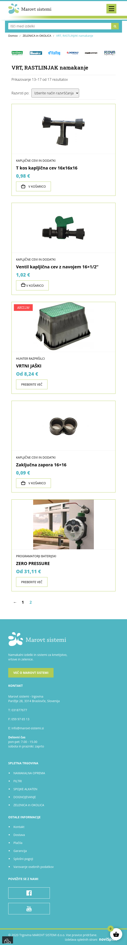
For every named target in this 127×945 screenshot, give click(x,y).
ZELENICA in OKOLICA (37, 36)
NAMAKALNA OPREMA (29, 773)
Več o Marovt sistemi (30, 673)
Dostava (19, 835)
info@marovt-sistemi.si (27, 728)
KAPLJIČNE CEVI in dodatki (35, 160)
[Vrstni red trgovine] (55, 93)
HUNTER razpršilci (30, 358)
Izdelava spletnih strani (92, 939)
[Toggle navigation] (111, 8)
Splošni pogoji (23, 859)
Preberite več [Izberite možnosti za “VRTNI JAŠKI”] (31, 384)
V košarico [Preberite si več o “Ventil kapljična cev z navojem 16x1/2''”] (32, 285)
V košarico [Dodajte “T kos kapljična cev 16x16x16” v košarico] (33, 186)
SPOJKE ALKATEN (25, 789)
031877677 (19, 710)
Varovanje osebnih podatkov (33, 867)
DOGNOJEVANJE (24, 797)
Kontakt (18, 827)
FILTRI (17, 781)
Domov (13, 36)
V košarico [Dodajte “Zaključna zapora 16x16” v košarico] (33, 483)
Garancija (20, 851)
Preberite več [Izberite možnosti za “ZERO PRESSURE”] (31, 582)
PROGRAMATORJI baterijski (36, 556)
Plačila (17, 843)
